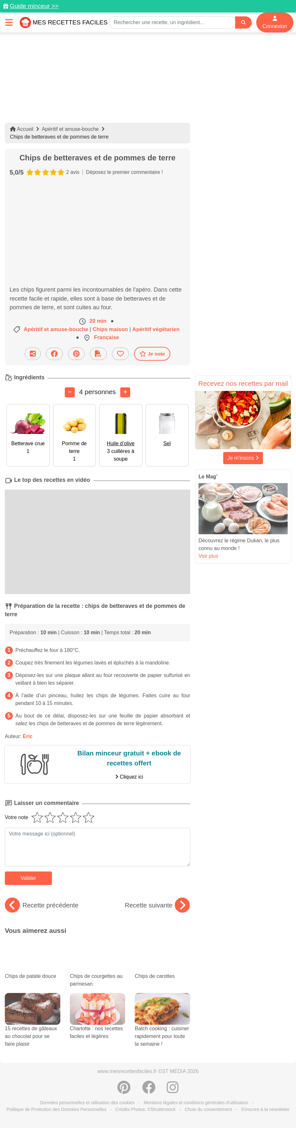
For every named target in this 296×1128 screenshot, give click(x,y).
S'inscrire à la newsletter (265, 1109)
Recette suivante (157, 905)
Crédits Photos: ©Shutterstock (145, 1109)
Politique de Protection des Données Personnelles (56, 1109)
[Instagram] (173, 1090)
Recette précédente (42, 905)
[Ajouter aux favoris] (120, 353)
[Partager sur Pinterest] (76, 353)
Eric (27, 736)
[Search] (243, 22)
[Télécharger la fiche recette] (98, 353)
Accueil (21, 129)
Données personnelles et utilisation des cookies (87, 1102)
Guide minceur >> (34, 6)
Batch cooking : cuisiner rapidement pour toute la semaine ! (162, 1026)
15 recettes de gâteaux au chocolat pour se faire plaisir (32, 1026)
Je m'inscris (243, 458)
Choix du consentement (208, 1109)
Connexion (275, 22)
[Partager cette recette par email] (33, 353)
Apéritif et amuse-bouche (70, 129)
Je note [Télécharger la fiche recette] (152, 353)
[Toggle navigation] (9, 22)
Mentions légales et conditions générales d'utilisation (196, 1102)
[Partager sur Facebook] (54, 353)
